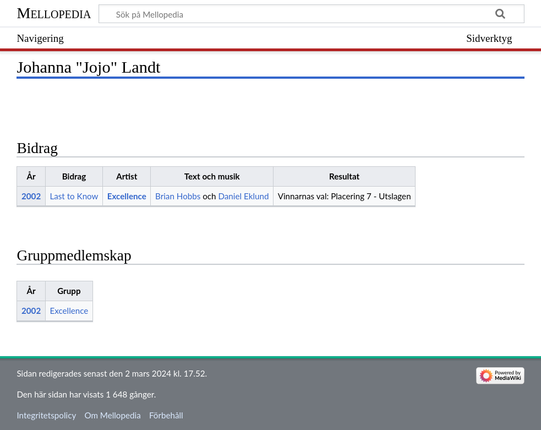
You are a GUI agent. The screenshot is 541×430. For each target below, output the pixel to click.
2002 (31, 196)
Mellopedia (54, 12)
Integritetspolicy (46, 415)
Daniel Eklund (243, 196)
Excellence (126, 196)
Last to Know (74, 196)
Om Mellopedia (112, 415)
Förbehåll (166, 415)
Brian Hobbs (177, 196)
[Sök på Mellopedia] (311, 14)
